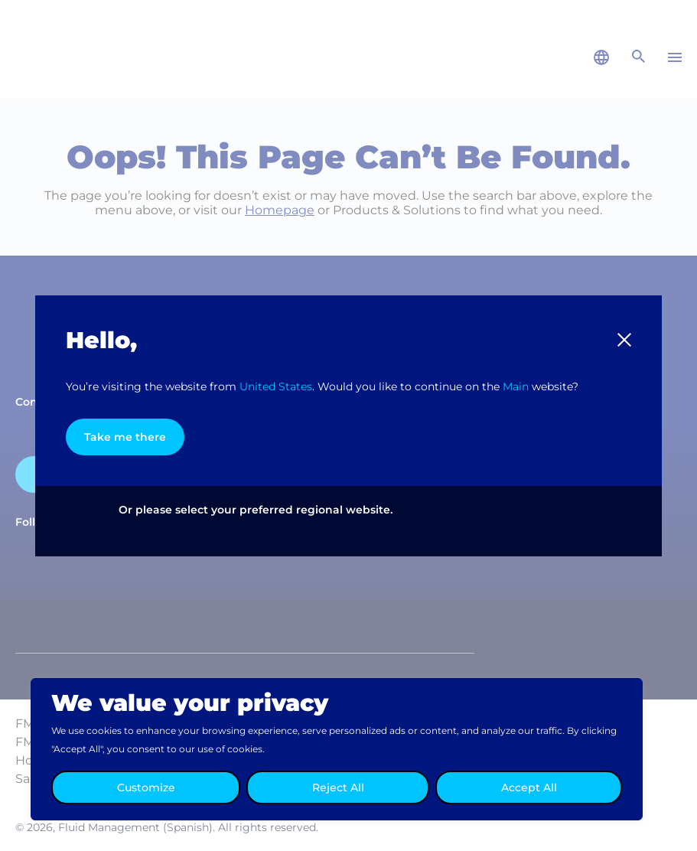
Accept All (529, 787)
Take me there (125, 437)
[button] (624, 340)
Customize (146, 787)
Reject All (338, 787)
